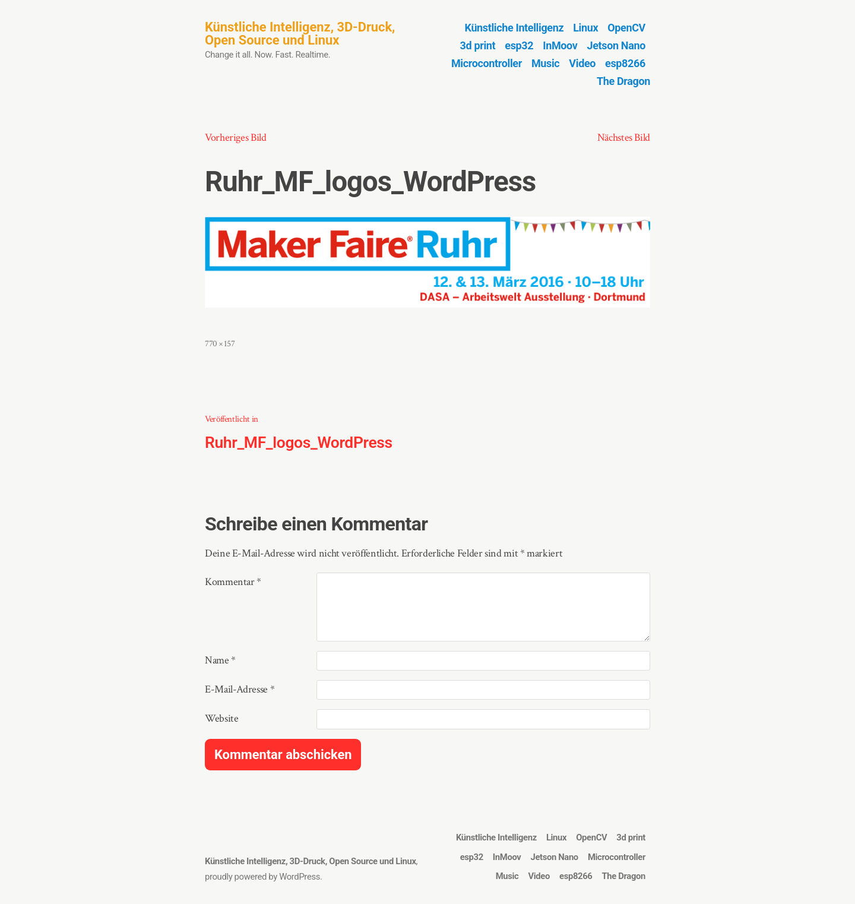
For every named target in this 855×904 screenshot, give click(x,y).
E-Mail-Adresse (239, 689)
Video (582, 63)
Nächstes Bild (623, 137)
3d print (478, 45)
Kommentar (233, 582)
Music (545, 63)
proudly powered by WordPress (262, 876)
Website (221, 718)
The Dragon (623, 81)
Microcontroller (486, 63)
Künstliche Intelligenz (514, 27)
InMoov (560, 45)
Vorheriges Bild (236, 137)
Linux (585, 27)
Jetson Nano (616, 45)
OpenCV (626, 27)
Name (220, 660)
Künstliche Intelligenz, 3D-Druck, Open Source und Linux (300, 34)
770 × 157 (220, 343)
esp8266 (625, 63)
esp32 (519, 45)
